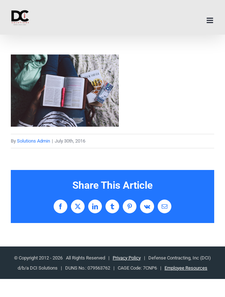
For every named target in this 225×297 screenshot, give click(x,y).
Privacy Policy (127, 258)
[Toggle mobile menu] (210, 20)
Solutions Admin (33, 141)
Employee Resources (186, 268)
